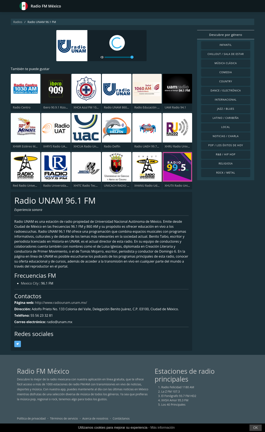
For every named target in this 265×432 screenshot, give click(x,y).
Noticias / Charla (226, 136)
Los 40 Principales (173, 404)
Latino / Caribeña (226, 118)
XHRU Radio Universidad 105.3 (185, 146)
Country (225, 81)
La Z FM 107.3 (170, 391)
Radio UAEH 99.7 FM (148, 146)
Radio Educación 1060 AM (151, 107)
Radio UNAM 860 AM (118, 107)
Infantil (225, 45)
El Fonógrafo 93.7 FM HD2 (178, 396)
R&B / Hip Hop (226, 154)
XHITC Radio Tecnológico (90, 185)
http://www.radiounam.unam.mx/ (61, 302)
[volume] (119, 57)
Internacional (225, 99)
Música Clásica (225, 63)
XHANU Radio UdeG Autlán (152, 185)
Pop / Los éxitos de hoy (225, 145)
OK (255, 428)
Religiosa (226, 163)
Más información (162, 427)
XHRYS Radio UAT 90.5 (58, 146)
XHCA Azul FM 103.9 (86, 107)
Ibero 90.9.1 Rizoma (56, 107)
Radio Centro (21, 107)
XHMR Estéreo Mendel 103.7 (32, 146)
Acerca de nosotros (95, 418)
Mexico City (30, 283)
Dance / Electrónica (226, 90)
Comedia (225, 72)
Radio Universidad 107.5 (59, 185)
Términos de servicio (64, 418)
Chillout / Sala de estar (225, 54)
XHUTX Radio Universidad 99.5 (185, 185)
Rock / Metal (225, 172)
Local (225, 127)
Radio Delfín (112, 146)
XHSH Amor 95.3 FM (174, 400)
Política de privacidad (31, 418)
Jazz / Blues (225, 109)
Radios (17, 22)
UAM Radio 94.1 (175, 107)
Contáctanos (121, 418)
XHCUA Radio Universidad (90, 146)
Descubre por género (225, 35)
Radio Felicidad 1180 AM (177, 387)
